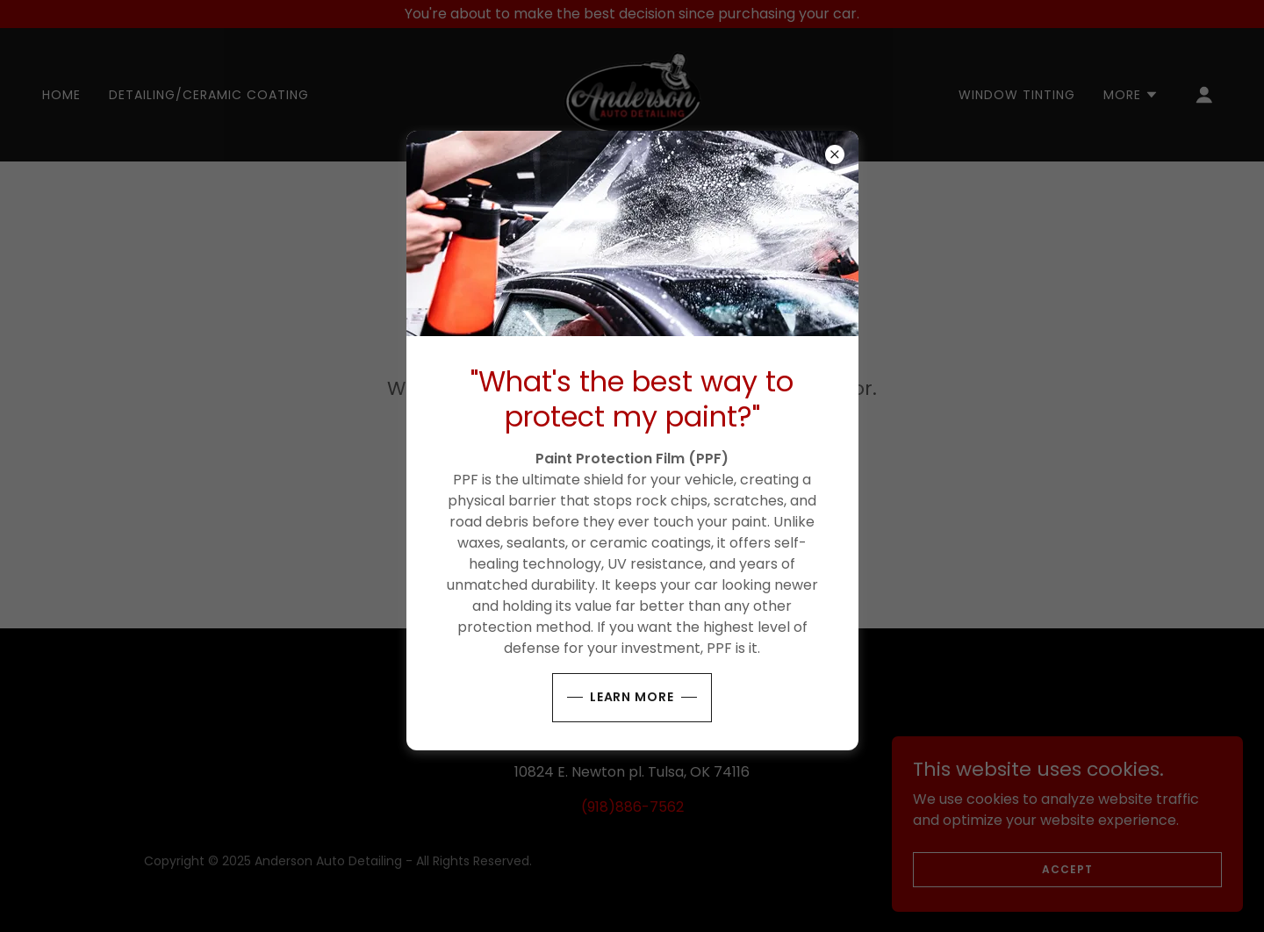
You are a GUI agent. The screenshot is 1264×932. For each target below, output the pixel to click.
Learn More (632, 697)
